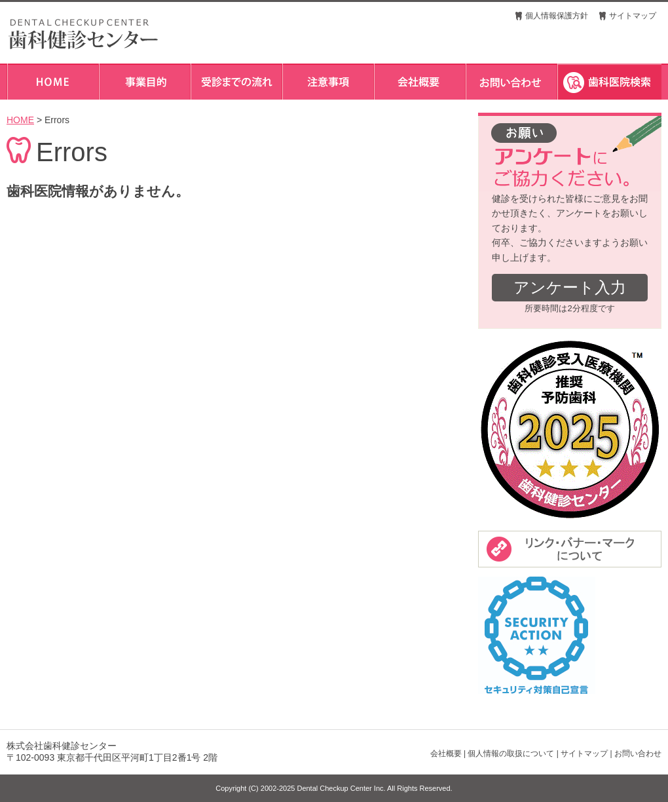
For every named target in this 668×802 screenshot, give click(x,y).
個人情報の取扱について (511, 753)
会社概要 (446, 753)
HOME (20, 120)
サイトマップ (632, 15)
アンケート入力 (569, 287)
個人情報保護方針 (556, 15)
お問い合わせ (637, 753)
